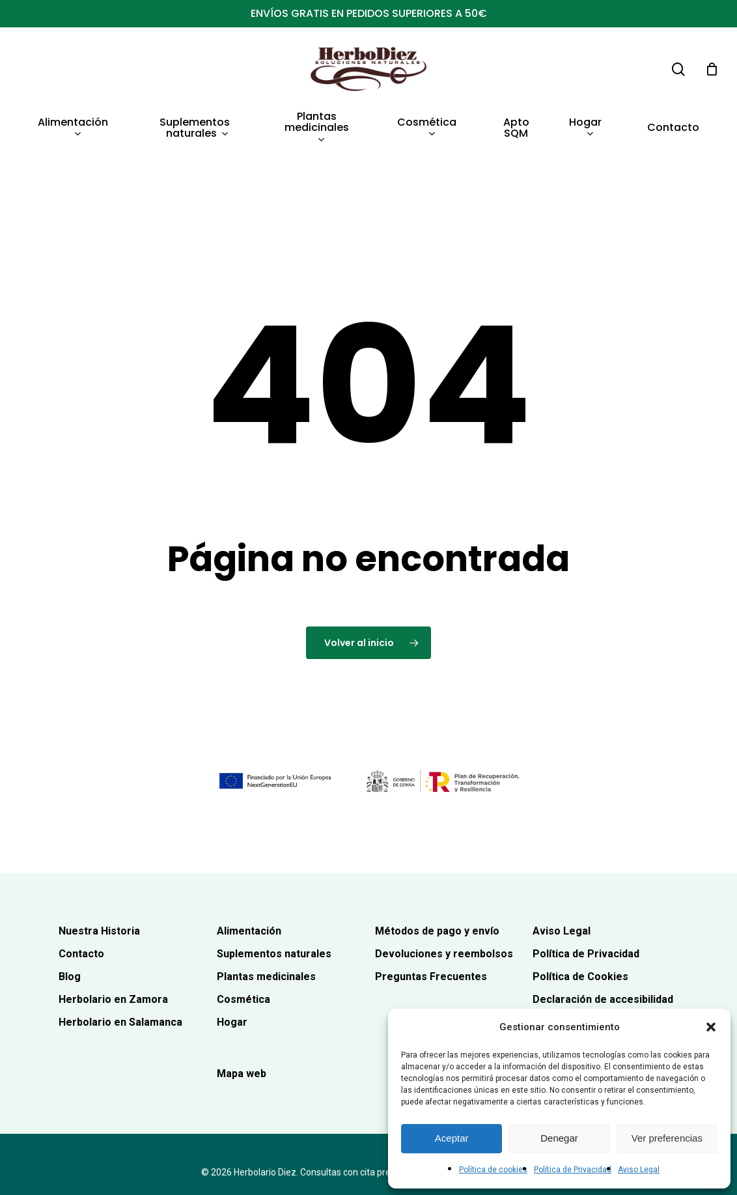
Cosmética (243, 950)
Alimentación (249, 881)
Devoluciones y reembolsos (444, 904)
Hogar (232, 973)
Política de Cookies (580, 927)
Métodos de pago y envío (437, 881)
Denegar (559, 1138)
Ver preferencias (667, 1138)
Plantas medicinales (266, 927)
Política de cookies (493, 1169)
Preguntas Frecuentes (431, 927)
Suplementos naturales (274, 904)
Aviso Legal (639, 1169)
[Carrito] (711, 69)
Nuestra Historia (99, 881)
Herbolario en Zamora (113, 950)
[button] (710, 1026)
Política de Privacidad (572, 1169)
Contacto (81, 904)
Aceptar (452, 1138)
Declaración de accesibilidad (603, 950)
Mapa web (241, 1024)
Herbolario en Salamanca (120, 973)
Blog (70, 927)
